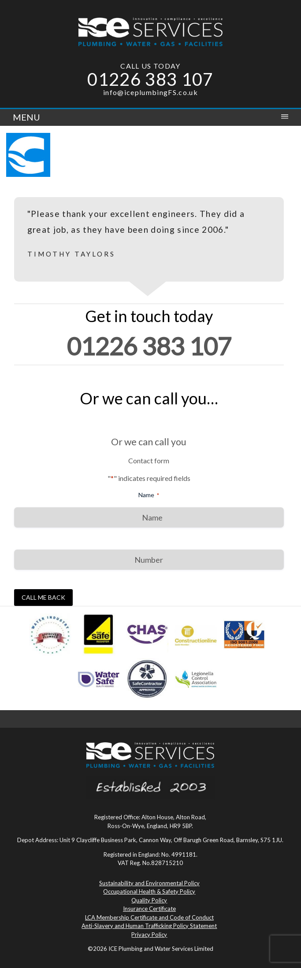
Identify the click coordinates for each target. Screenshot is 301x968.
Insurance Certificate (149, 908)
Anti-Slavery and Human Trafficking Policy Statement (149, 925)
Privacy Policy (149, 934)
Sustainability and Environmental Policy (149, 883)
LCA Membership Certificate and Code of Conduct (149, 917)
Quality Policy (149, 900)
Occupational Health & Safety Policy (149, 891)
